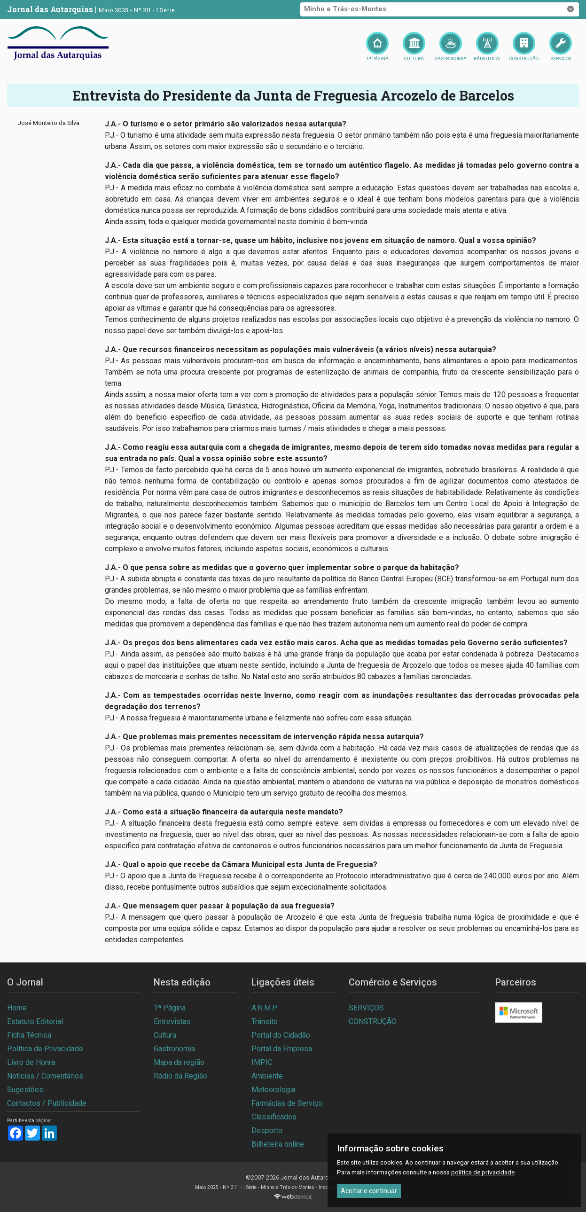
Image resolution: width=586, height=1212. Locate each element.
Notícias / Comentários (45, 1075)
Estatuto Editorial (35, 1021)
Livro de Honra (31, 1062)
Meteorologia (273, 1089)
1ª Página (170, 1007)
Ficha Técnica (29, 1035)
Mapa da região (179, 1062)
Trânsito (264, 1021)
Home (17, 1007)
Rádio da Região (180, 1075)
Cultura (165, 1035)
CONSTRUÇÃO (373, 1021)
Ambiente (267, 1075)
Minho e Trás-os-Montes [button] (440, 9)
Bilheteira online (277, 1144)
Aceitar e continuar (369, 1191)
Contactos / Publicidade (46, 1103)
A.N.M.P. (264, 1007)
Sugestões (25, 1089)
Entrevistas (172, 1021)
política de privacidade (483, 1172)
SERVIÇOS (366, 1007)
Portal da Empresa (281, 1048)
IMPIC (262, 1062)
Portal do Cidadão (280, 1035)
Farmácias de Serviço (286, 1103)
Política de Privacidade (45, 1048)
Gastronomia (174, 1048)
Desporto (266, 1130)
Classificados (274, 1116)
